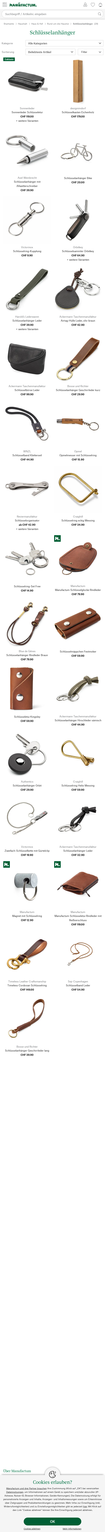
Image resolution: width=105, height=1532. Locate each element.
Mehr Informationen (72, 1528)
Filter (91, 52)
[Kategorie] (64, 43)
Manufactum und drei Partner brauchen (26, 1488)
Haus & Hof (37, 23)
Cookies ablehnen (32, 1528)
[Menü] (5, 4)
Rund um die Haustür (58, 23)
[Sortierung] (50, 52)
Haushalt (22, 23)
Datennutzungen (14, 1492)
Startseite (9, 23)
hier (85, 1506)
